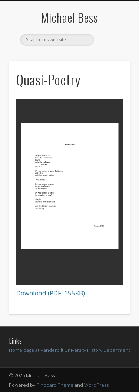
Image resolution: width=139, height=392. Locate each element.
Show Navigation (112, 66)
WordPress (96, 385)
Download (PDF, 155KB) (50, 293)
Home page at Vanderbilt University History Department (69, 350)
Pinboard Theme (54, 385)
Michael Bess (69, 17)
